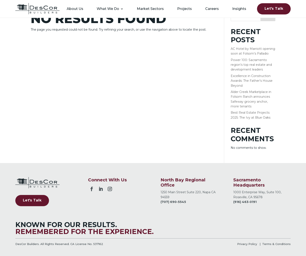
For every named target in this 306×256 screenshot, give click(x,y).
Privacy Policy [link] (247, 244)
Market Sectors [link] (150, 9)
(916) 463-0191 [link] (245, 202)
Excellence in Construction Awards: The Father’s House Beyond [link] (252, 81)
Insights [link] (239, 9)
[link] (37, 8)
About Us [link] (75, 9)
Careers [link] (212, 9)
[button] (91, 188)
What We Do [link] (108, 9)
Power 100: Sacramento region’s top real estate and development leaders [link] (251, 65)
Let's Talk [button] (274, 8)
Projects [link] (184, 9)
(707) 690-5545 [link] (173, 202)
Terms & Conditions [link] (276, 244)
